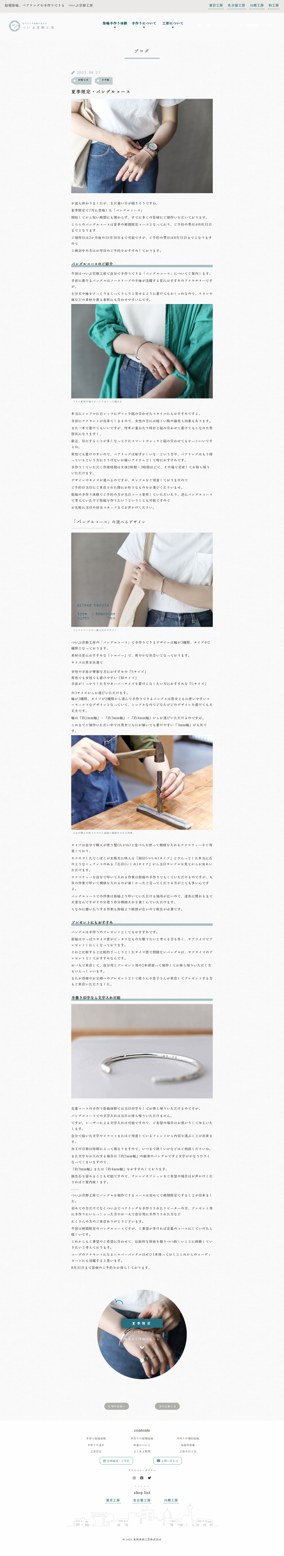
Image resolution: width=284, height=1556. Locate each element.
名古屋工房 (236, 5)
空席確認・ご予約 (116, 1456)
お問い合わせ (167, 1456)
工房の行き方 (188, 1447)
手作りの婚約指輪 (188, 1434)
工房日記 (96, 1447)
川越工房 (257, 5)
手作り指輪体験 (96, 1434)
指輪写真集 (188, 1441)
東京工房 (216, 5)
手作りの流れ (96, 1441)
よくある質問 (142, 1447)
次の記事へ (167, 1402)
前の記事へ (116, 1402)
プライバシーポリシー (142, 1466)
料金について (142, 1441)
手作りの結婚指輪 (142, 1434)
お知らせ (83, 80)
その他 (106, 80)
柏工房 (273, 5)
